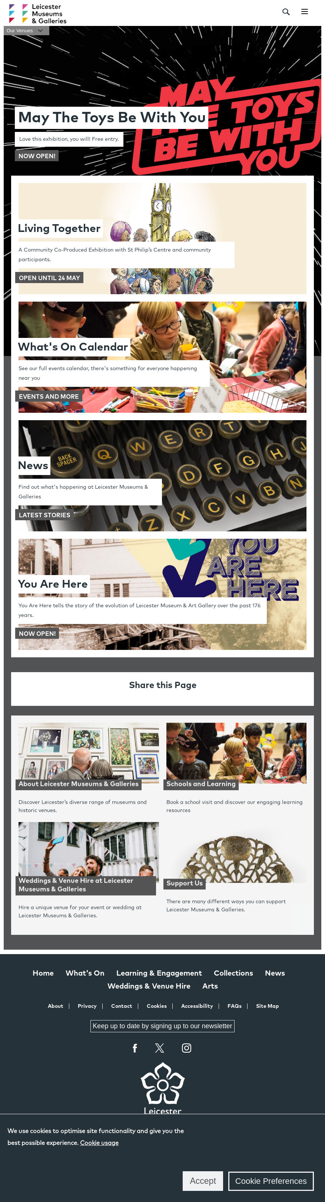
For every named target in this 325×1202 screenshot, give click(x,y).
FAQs (235, 1006)
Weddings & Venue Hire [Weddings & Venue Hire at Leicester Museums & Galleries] (148, 986)
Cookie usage (99, 1143)
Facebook (135, 1048)
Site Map (267, 1006)
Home (43, 973)
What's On (85, 973)
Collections (233, 973)
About (55, 1006)
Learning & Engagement (159, 973)
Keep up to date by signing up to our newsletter (162, 1026)
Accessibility (197, 1006)
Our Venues (26, 30)
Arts (210, 986)
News (275, 973)
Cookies (157, 1006)
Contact (121, 1006)
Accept (203, 1181)
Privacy (87, 1006)
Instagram (186, 1049)
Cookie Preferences (271, 1181)
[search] (286, 11)
